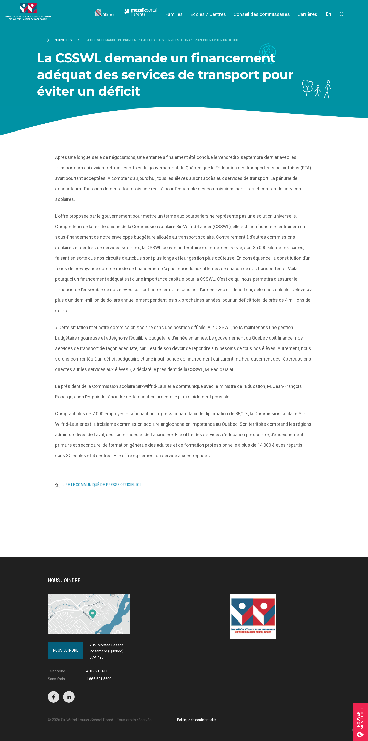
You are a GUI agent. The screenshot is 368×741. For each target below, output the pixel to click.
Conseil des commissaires (262, 14)
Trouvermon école (360, 722)
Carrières (307, 14)
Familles (174, 14)
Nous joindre (65, 650)
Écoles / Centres (208, 14)
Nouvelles (63, 40)
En (328, 14)
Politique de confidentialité (197, 719)
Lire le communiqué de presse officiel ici (101, 487)
